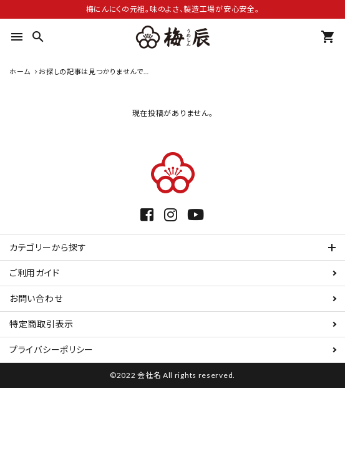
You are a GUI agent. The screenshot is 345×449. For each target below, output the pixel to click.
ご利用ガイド (34, 273)
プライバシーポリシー (51, 349)
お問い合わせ (35, 298)
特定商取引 (41, 324)
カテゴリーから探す (47, 247)
